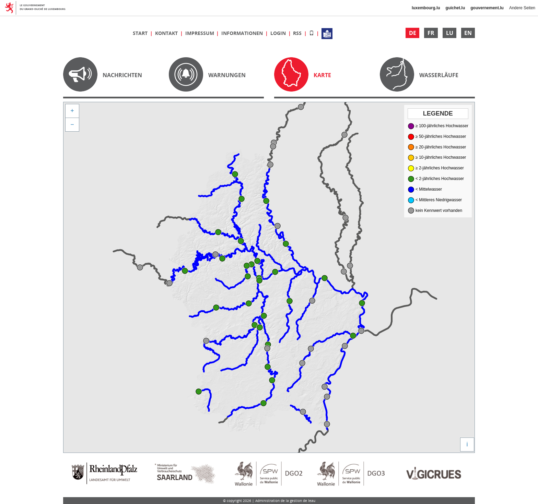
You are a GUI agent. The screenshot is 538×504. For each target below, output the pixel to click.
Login (278, 33)
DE (412, 33)
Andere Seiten (522, 7)
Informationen (242, 33)
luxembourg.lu (426, 7)
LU (449, 33)
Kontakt (167, 33)
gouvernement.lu (487, 7)
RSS (298, 33)
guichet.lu (455, 7)
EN (468, 33)
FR (431, 33)
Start (141, 33)
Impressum (200, 33)
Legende (438, 113)
